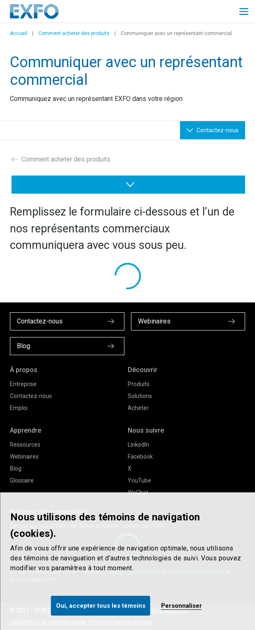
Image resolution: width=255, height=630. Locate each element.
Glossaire (22, 480)
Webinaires (24, 456)
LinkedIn (138, 444)
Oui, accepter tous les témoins (100, 605)
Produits (139, 384)
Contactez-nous (31, 396)
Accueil (18, 33)
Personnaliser (181, 605)
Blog (15, 468)
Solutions (140, 396)
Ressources (25, 444)
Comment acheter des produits (74, 33)
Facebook (140, 456)
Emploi (19, 408)
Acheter (138, 408)
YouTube (139, 480)
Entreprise (23, 384)
